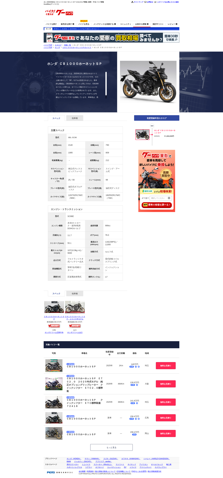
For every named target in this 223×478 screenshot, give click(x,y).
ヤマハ (56, 29)
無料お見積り (165, 366)
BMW (69, 461)
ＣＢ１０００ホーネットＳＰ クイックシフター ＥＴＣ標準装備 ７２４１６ (85, 403)
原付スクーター (73, 464)
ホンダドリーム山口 (75, 332)
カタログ (58, 45)
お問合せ (150, 2)
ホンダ (48, 29)
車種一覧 (67, 45)
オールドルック (157, 464)
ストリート (120, 464)
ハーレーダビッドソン (88, 29)
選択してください (160, 198)
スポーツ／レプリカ (74, 467)
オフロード (99, 467)
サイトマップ (138, 2)
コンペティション (114, 467)
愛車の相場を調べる (156, 204)
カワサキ (73, 29)
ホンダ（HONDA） (74, 459)
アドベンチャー (145, 467)
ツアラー (88, 467)
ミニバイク (86, 464)
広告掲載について (123, 471)
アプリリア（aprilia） (104, 461)
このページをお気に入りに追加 (168, 2)
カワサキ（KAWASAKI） (130, 459)
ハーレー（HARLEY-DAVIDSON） (157, 459)
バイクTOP (48, 45)
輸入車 (168, 464)
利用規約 (90, 471)
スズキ (64, 29)
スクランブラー (161, 467)
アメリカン (143, 464)
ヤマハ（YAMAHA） (92, 459)
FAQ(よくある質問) (139, 471)
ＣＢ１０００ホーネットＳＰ (81, 366)
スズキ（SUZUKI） (110, 459)
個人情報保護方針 (154, 471)
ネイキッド (132, 464)
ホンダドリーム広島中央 (54, 332)
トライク (133, 467)
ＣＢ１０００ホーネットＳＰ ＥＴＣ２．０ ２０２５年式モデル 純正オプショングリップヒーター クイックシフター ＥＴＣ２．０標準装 (85, 384)
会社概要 (82, 471)
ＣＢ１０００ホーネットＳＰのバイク (76, 47)
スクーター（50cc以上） (103, 464)
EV (125, 467)
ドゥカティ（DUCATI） (83, 461)
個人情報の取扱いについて (105, 471)
